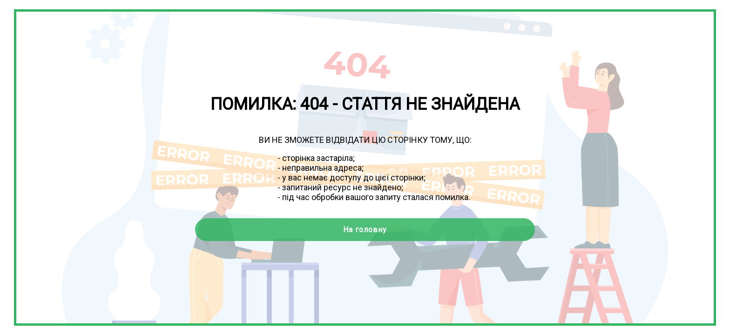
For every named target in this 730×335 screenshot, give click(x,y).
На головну (365, 229)
